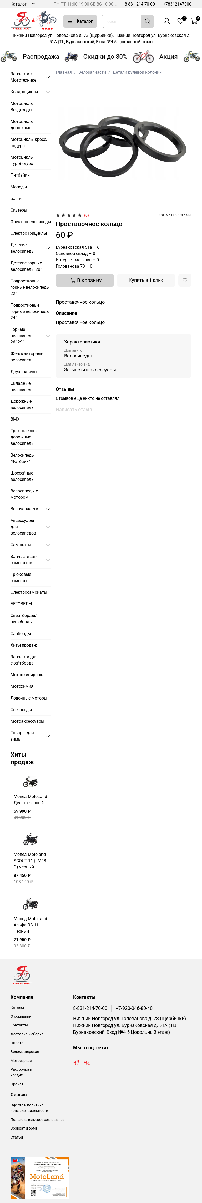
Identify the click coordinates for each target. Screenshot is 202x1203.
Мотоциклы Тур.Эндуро (22, 160)
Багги (16, 198)
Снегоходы (21, 709)
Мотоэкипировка (28, 674)
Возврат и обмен (25, 1128)
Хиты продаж (24, 645)
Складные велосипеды (22, 386)
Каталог (19, 4)
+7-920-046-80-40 (134, 1008)
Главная (64, 72)
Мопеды (19, 186)
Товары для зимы (22, 736)
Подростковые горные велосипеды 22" (30, 287)
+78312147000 (177, 4)
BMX (15, 419)
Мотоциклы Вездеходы (22, 106)
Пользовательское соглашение (37, 1119)
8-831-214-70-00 (140, 4)
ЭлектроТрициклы (29, 233)
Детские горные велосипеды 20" (26, 266)
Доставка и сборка (27, 1034)
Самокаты (21, 544)
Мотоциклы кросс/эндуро (29, 142)
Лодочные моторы (29, 698)
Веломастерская (25, 1052)
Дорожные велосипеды (22, 404)
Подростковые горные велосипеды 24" (30, 311)
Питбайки (20, 175)
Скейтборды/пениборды (24, 618)
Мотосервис (21, 1061)
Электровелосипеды (31, 221)
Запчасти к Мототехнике (23, 77)
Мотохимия (22, 686)
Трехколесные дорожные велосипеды (24, 437)
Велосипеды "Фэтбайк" (23, 458)
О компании (21, 1016)
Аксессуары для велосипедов (23, 527)
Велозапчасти (92, 72)
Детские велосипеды (22, 248)
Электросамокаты (29, 592)
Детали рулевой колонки (137, 72)
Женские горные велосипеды (27, 356)
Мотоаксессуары (27, 721)
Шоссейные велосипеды (22, 476)
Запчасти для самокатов (24, 559)
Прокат (17, 1084)
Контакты (19, 1025)
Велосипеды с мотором (24, 494)
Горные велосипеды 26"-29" (22, 336)
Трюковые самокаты (21, 577)
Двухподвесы (24, 371)
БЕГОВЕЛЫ (21, 603)
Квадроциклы (24, 91)
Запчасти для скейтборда (24, 660)
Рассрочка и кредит (21, 1072)
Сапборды (21, 633)
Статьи (17, 1137)
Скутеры (19, 210)
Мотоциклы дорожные (22, 124)
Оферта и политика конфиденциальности (29, 1108)
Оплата (17, 1043)
